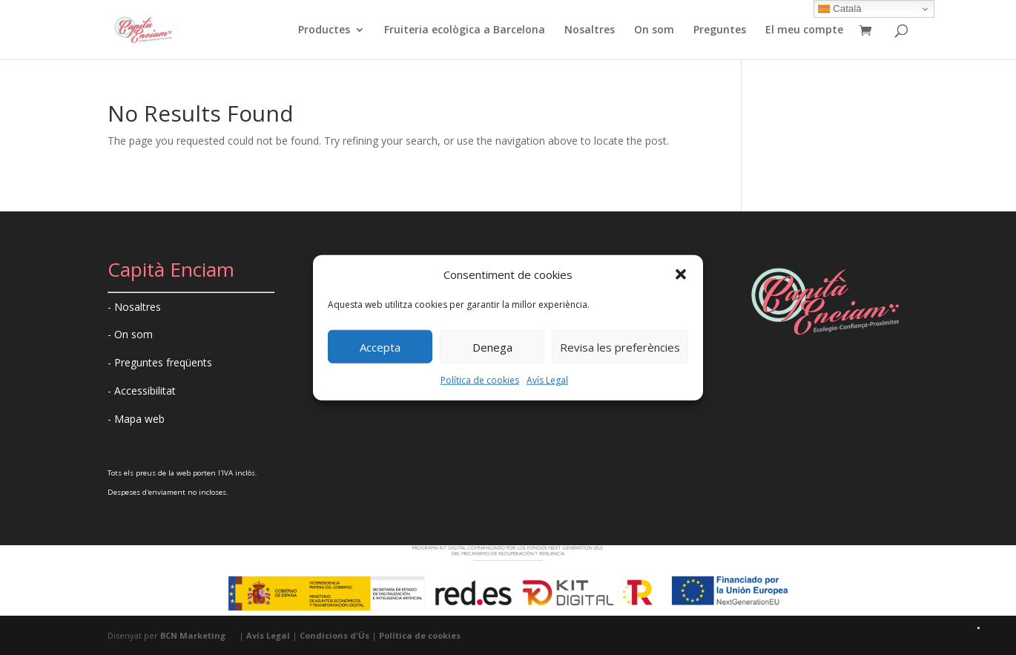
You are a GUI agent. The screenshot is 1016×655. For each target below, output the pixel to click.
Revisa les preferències (620, 347)
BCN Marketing (192, 635)
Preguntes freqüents (163, 362)
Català (839, 9)
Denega (492, 347)
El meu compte (804, 30)
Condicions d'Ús (334, 635)
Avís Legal (547, 380)
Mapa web (139, 419)
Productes (324, 30)
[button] (680, 274)
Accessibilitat (145, 391)
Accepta (380, 347)
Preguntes (719, 30)
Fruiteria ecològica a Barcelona (464, 30)
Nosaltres (589, 30)
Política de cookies (480, 380)
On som (654, 30)
